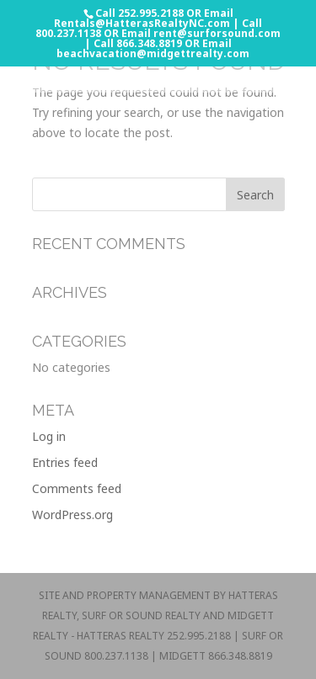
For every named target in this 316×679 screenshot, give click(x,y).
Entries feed (65, 462)
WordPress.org (72, 515)
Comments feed (76, 488)
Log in (49, 436)
